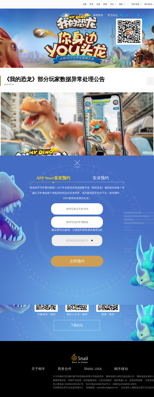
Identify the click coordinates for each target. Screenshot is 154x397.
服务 (122, 4)
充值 (98, 4)
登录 (91, 4)
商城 (105, 4)
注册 (84, 4)
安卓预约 (101, 178)
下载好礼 (77, 325)
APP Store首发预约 (53, 179)
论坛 (113, 4)
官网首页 (84, 15)
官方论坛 (113, 15)
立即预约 (77, 261)
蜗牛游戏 (8, 4)
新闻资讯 (98, 15)
